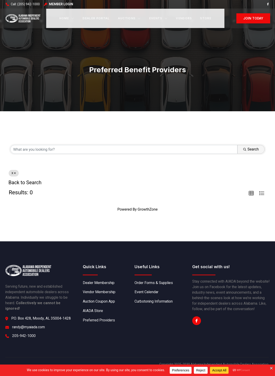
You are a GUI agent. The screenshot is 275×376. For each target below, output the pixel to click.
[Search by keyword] (124, 149)
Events (158, 18)
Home (66, 18)
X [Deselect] (13, 173)
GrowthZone (148, 209)
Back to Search (25, 182)
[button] (251, 193)
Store (205, 18)
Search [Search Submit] (251, 149)
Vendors (184, 18)
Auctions (129, 18)
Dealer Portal (96, 18)
